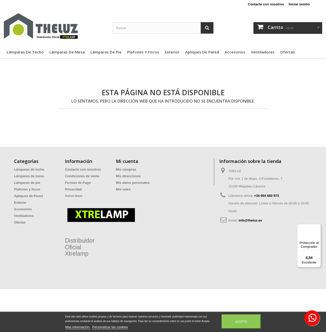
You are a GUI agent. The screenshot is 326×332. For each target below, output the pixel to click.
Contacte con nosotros (266, 4)
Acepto (241, 321)
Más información (77, 327)
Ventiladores (263, 51)
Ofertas (287, 51)
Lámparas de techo (25, 51)
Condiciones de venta (82, 176)
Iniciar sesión (299, 4)
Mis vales (123, 189)
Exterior (172, 51)
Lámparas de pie (105, 51)
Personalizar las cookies (110, 327)
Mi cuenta (127, 161)
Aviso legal (73, 196)
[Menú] (318, 227)
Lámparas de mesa (67, 51)
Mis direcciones (128, 176)
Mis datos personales (133, 183)
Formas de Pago (78, 183)
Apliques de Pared (202, 51)
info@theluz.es (250, 220)
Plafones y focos (143, 51)
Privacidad (73, 189)
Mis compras (126, 169)
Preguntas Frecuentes (82, 209)
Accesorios (235, 51)
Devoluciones (76, 202)
